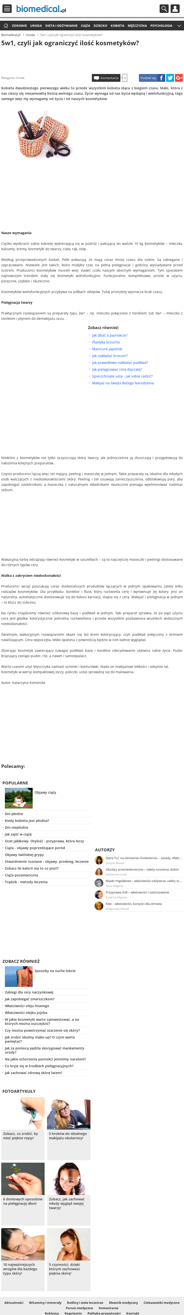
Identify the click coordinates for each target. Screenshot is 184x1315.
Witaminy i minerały (45, 1302)
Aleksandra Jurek (116, 874)
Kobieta (117, 25)
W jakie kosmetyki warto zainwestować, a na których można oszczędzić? (42, 1021)
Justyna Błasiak (115, 863)
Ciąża (85, 25)
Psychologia (161, 25)
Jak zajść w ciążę (18, 834)
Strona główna (5, 26)
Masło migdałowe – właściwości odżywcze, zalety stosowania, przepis (144, 881)
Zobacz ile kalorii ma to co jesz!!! (32, 868)
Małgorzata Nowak (117, 908)
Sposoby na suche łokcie (55, 970)
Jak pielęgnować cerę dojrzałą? (117, 369)
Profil (175, 8)
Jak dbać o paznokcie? (109, 335)
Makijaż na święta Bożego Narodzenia (123, 383)
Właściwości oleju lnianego (27, 1005)
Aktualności (13, 1302)
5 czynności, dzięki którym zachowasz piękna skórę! (64, 1269)
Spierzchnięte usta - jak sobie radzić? (122, 376)
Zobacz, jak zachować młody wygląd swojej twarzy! (67, 1203)
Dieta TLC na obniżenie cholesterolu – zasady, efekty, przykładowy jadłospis (144, 858)
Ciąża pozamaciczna (21, 875)
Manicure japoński (107, 349)
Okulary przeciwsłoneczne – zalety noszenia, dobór (142, 869)
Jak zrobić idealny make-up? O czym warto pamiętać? (40, 1039)
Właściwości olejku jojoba (26, 1012)
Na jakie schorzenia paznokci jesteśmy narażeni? (45, 1059)
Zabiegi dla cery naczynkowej (29, 992)
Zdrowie (19, 25)
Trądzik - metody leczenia (26, 882)
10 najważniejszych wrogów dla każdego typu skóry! (20, 1269)
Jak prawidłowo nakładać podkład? (120, 362)
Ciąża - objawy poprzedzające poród (35, 848)
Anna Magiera (114, 886)
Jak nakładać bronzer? (110, 355)
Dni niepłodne (16, 827)
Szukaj (164, 8)
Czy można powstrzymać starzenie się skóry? (42, 1030)
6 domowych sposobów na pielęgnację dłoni (22, 1201)
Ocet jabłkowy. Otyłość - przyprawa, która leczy (44, 841)
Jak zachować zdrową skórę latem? (33, 1072)
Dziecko (100, 25)
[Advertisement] (92, 59)
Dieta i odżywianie (61, 25)
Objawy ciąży (45, 792)
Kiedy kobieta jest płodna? (27, 820)
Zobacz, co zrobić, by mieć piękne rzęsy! (20, 1135)
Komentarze (109, 78)
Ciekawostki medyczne (162, 1302)
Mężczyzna (137, 25)
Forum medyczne (79, 1308)
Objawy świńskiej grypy (24, 854)
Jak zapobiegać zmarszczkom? (29, 999)
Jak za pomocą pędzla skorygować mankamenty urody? (44, 1050)
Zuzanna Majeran (116, 897)
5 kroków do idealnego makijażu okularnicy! (68, 1135)
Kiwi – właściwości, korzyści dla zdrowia (134, 903)
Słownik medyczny (123, 1302)
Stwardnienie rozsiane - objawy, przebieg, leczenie (47, 861)
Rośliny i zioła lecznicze (85, 1302)
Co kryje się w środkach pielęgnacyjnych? (39, 1066)
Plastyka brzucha (106, 342)
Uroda (36, 25)
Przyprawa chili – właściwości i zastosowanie (137, 892)
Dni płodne (14, 813)
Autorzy (105, 850)
